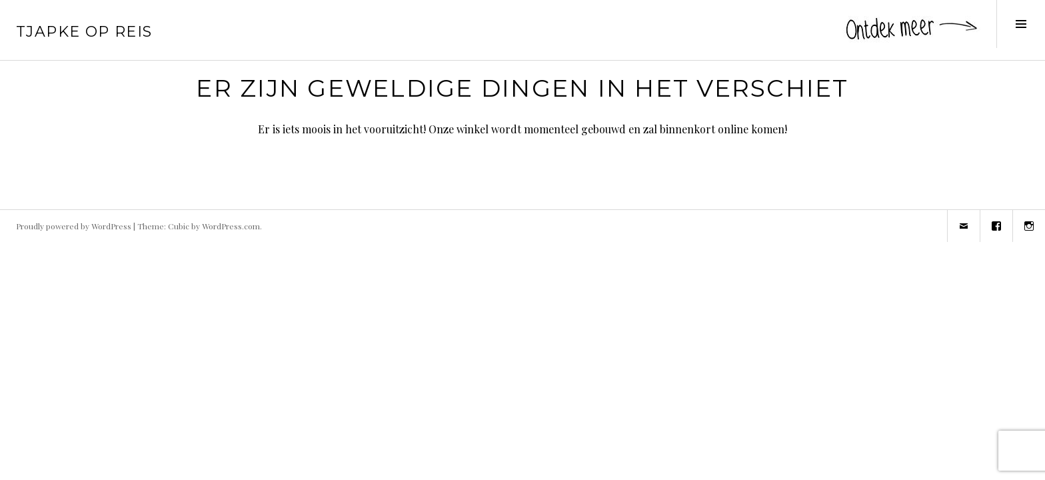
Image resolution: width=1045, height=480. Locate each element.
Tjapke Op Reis (84, 32)
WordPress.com (231, 226)
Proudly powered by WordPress (73, 226)
